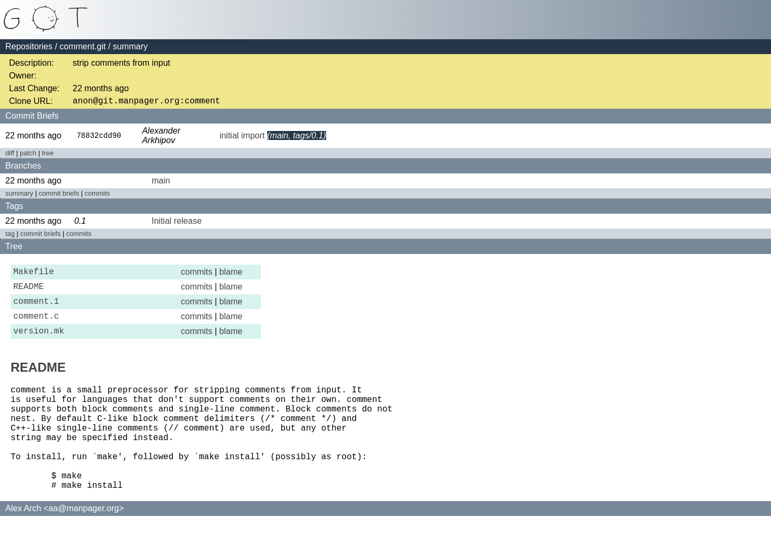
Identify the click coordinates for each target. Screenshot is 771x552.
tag (10, 236)
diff (9, 155)
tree (48, 155)
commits (97, 195)
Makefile (33, 275)
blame (231, 274)
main (161, 182)
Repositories (28, 46)
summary (19, 195)
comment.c (36, 326)
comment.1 (36, 309)
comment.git (82, 46)
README (28, 292)
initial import (242, 137)
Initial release (176, 222)
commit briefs (59, 195)
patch (28, 155)
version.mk (38, 343)
